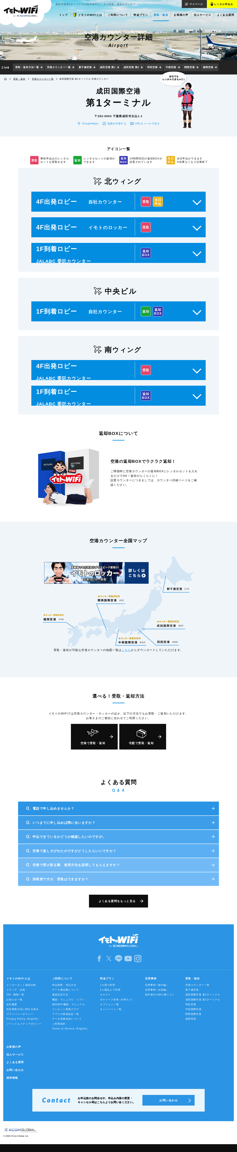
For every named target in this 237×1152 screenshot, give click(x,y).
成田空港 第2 (131, 67)
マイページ (196, 4)
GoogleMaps (90, 123)
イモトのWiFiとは (18, 978)
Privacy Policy (23, 1019)
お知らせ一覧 (14, 999)
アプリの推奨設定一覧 (65, 1014)
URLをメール (147, 123)
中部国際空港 (193, 1009)
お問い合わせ (15, 1070)
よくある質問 (15, 1062)
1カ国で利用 (107, 985)
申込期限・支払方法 (64, 985)
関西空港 (189, 67)
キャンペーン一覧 (111, 1009)
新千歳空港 (85, 67)
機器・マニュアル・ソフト (68, 999)
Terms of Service (70, 1029)
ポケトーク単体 (117, 1000)
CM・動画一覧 (15, 994)
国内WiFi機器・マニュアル (68, 1004)
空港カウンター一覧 (59, 67)
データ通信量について (65, 989)
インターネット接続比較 (21, 985)
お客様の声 (13, 1046)
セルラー (105, 994)
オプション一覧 (109, 1004)
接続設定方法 (60, 994)
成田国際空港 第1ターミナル (202, 994)
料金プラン (107, 978)
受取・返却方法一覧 (27, 67)
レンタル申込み (223, 4)
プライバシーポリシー (19, 1014)
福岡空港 (208, 67)
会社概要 (11, 1004)
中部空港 (171, 67)
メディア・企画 (15, 989)
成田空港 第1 (107, 67)
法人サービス (15, 1054)
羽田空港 (152, 67)
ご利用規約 (59, 1023)
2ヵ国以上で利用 (110, 989)
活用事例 (151, 978)
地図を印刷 (116, 123)
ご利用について (62, 978)
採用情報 (12, 1077)
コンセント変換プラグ (65, 1009)
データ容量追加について (67, 1018)
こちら (126, 650)
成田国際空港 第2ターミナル (202, 999)
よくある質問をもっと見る (117, 901)
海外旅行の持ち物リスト (160, 994)
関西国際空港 (193, 1014)
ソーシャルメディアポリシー (23, 1023)
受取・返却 (19, 79)
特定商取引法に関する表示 (22, 1009)
